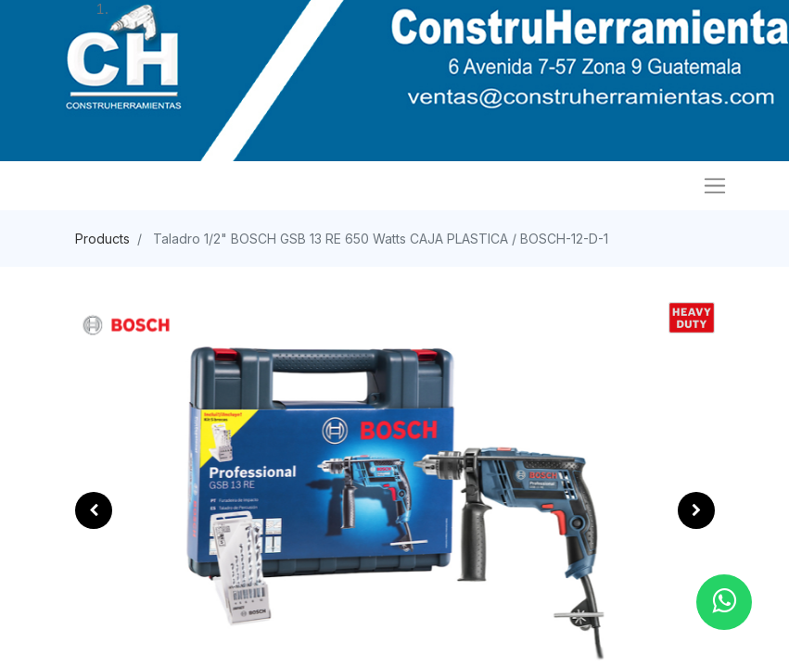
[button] (93, 510)
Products (102, 238)
